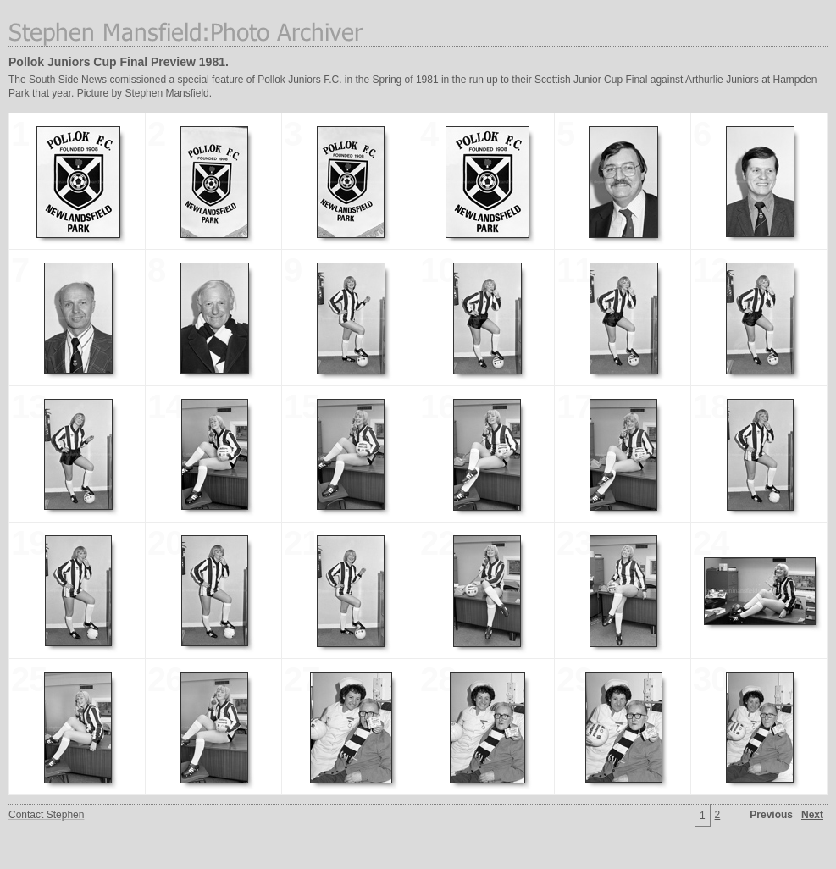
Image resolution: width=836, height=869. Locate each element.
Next (812, 815)
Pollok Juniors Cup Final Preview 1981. (118, 62)
